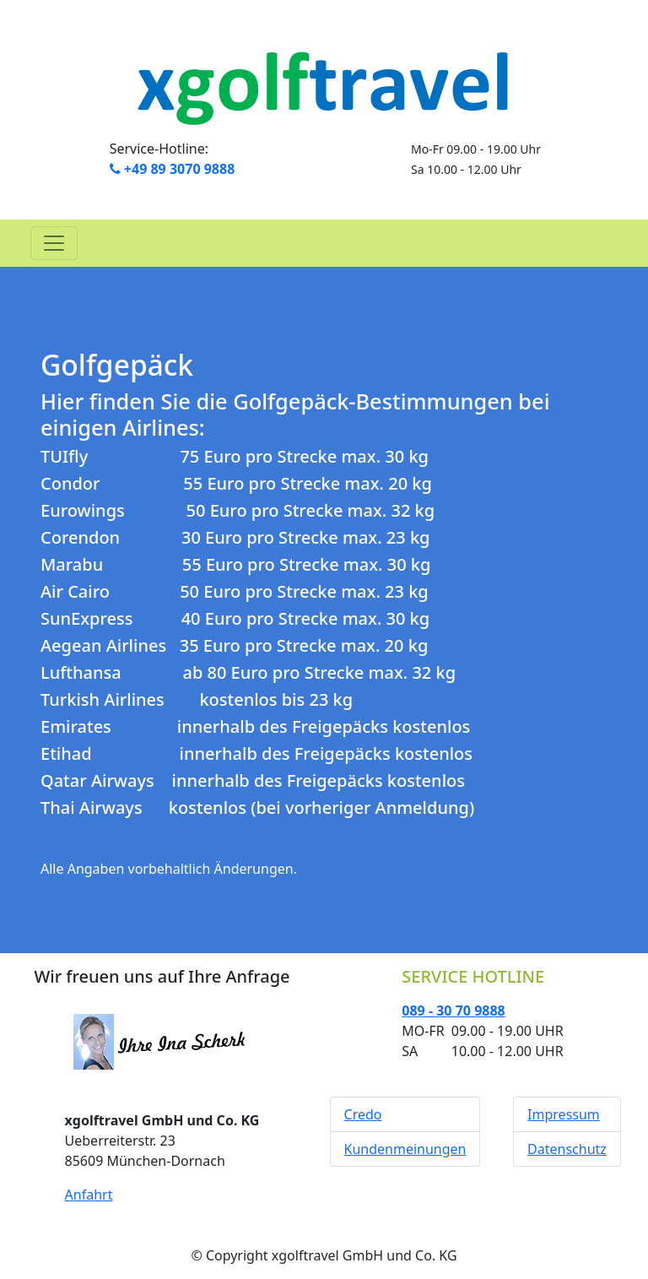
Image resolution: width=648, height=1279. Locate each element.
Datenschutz (567, 1149)
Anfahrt (89, 1194)
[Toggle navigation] (54, 243)
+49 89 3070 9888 (172, 169)
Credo (363, 1114)
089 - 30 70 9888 (453, 1010)
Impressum (563, 1114)
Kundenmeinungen (405, 1149)
